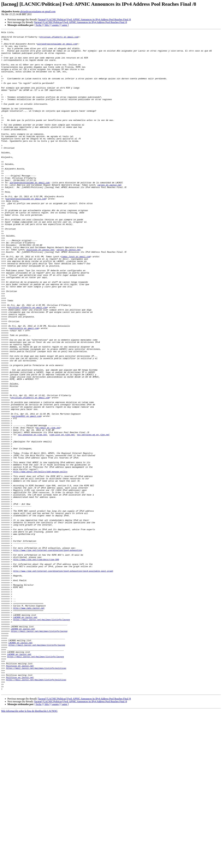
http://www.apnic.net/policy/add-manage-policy (40, 560)
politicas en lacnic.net (40, 293)
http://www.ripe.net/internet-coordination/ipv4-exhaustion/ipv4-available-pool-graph (63, 679)
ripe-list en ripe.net (62, 515)
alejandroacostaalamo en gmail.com (38, 11)
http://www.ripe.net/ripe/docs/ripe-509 (36, 665)
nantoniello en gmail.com (24, 387)
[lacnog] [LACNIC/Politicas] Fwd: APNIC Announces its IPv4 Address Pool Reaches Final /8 (84, 19)
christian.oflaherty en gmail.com (59, 38)
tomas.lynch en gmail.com (75, 301)
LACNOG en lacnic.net (25, 734)
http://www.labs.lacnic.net (29, 723)
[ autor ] (65, 25)
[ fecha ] (39, 25)
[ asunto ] (55, 25)
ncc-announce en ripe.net (32, 515)
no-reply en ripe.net (48, 507)
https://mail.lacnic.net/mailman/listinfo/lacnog (41, 737)
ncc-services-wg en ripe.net (93, 515)
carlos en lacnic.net (109, 215)
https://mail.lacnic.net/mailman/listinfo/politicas (36, 795)
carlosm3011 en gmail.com (26, 493)
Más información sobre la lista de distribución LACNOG (29, 843)
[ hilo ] (46, 25)
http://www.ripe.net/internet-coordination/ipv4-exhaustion (47, 654)
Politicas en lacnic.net (20, 793)
